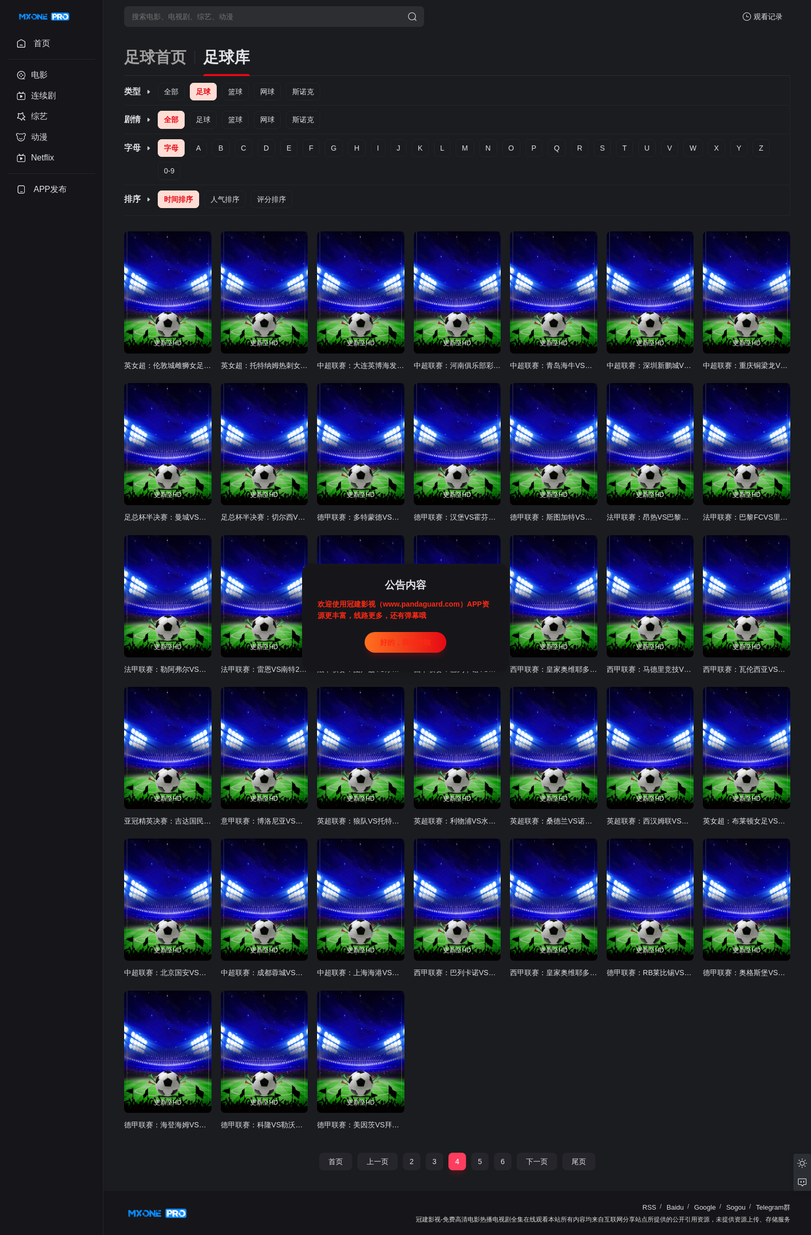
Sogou (736, 1207)
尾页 (579, 1161)
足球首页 (155, 57)
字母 (171, 148)
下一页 (537, 1161)
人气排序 (225, 199)
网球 (267, 91)
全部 (171, 91)
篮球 (235, 91)
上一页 (377, 1161)
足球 (203, 91)
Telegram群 (773, 1207)
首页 (335, 1161)
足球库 (226, 57)
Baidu (675, 1207)
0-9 (169, 171)
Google (705, 1207)
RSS (649, 1207)
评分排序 (271, 199)
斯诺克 (303, 91)
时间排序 (178, 199)
